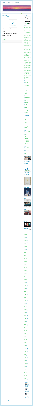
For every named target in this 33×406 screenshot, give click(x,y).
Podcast (25, 60)
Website (26, 77)
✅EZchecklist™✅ (23, 13)
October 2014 (25, 318)
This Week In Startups (27, 107)
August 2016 (25, 302)
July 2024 (25, 243)
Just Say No (27, 52)
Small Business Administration (26, 152)
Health (24, 49)
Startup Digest (26, 105)
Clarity (25, 33)
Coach (30, 33)
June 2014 (25, 321)
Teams (24, 73)
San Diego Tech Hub (27, 85)
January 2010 (25, 357)
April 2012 (25, 338)
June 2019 (25, 282)
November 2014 (25, 317)
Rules (24, 67)
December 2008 (25, 364)
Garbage (25, 47)
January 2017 (25, 300)
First (27, 45)
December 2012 (25, 332)
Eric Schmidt (25, 42)
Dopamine (30, 40)
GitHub (26, 47)
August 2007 (25, 372)
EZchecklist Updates (29, 43)
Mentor (27, 55)
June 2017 (25, 296)
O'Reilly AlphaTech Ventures (27, 135)
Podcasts (26, 60)
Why (30, 77)
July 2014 (25, 320)
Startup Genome (29, 70)
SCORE (25, 153)
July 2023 (25, 249)
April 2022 (25, 257)
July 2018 (25, 287)
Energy (26, 41)
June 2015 (25, 312)
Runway (26, 67)
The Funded (26, 93)
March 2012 (25, 339)
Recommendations (27, 65)
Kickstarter (26, 134)
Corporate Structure (29, 37)
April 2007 (25, 374)
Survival (30, 72)
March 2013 (25, 330)
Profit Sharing (29, 63)
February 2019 (25, 284)
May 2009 (25, 361)
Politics (30, 60)
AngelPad (26, 118)
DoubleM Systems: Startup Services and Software (10, 2)
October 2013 (25, 326)
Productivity (25, 63)
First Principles (29, 45)
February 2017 (25, 299)
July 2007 (25, 373)
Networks (29, 57)
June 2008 (25, 366)
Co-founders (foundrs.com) (27, 131)
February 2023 (25, 252)
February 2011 (25, 348)
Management (26, 54)
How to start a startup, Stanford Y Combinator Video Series (27, 84)
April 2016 (25, 305)
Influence (27, 50)
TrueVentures (26, 127)
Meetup (25, 148)
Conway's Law (25, 37)
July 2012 (25, 336)
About (2, 13)
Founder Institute (26, 100)
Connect (25, 86)
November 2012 (25, 333)
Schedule (30, 67)
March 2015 (25, 314)
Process (25, 62)
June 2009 (25, 360)
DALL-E (27, 38)
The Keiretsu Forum (27, 126)
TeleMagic (27, 73)
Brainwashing (25, 30)
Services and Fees (10, 13)
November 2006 (25, 378)
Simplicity (28, 68)
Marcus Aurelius (29, 54)
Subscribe (27, 21)
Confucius (30, 35)
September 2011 (26, 343)
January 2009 (25, 363)
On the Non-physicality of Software (28, 393)
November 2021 (25, 261)
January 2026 (25, 233)
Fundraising (27, 46)
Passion (30, 58)
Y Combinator (26, 143)
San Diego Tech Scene (27, 147)
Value (26, 75)
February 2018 (25, 291)
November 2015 (25, 309)
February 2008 (25, 369)
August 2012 (25, 335)
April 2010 (25, 355)
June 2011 (25, 345)
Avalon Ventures (26, 119)
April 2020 (25, 275)
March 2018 (25, 290)
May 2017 (25, 297)
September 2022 (26, 255)
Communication (26, 34)
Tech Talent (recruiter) (27, 140)
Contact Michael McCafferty (28, 383)
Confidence (27, 35)
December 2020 (25, 269)
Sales (28, 67)
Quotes (24, 65)
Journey (25, 52)
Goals (28, 47)
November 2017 (25, 293)
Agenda (27, 27)
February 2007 (25, 376)
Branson (27, 30)
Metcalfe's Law (29, 55)
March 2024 (25, 245)
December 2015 (25, 308)
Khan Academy (26, 102)
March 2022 (25, 258)
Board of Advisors (27, 29)
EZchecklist (25, 43)
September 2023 (26, 248)
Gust (25, 121)
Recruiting (30, 65)
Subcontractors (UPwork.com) (26, 112)
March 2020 (25, 276)
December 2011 (25, 341)
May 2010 (25, 354)
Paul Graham (26, 104)
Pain (28, 58)
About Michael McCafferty (28, 388)
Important (25, 50)
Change (30, 32)
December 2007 (25, 370)
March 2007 (25, 375)
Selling (24, 68)
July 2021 (25, 264)
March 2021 (25, 267)
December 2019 (25, 278)
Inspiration (29, 50)
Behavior (27, 28)
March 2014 (25, 323)
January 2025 (25, 240)
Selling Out (26, 68)
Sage (27, 67)
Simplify (30, 68)
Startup (27, 70)
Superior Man (27, 72)
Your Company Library (27, 110)
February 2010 (25, 356)
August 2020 (25, 272)
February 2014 (25, 324)
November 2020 (25, 270)
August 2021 (25, 263)
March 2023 (25, 251)
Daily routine (25, 38)
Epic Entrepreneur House (27, 97)
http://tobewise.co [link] (4, 39)
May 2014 (25, 322)
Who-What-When (28, 77)
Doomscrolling (27, 40)
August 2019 (25, 281)
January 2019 (25, 285)
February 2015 (25, 315)
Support (28, 72)
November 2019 (25, 279)
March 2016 (25, 306)
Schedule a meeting (18, 13)
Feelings (25, 45)
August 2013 (25, 327)
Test (30, 73)
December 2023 (25, 246)
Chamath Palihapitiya (27, 32)
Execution (27, 42)
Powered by (27, 23)
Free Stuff (5, 13)
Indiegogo (26, 122)
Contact (14, 13)
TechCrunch (26, 92)
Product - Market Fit (27, 62)
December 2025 (25, 234)
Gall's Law (29, 46)
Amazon (30, 27)
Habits (25, 48)
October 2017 (25, 294)
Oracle (24, 58)
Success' (25, 72)
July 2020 (25, 273)
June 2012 (25, 337)
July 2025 (25, 236)
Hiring (27, 49)
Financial (26, 45)
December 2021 (25, 260)
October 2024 (25, 242)
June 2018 (25, 288)
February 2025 (25, 239)
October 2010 (25, 351)
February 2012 (25, 340)
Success (30, 71)
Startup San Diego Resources (26, 82)
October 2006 (25, 379)
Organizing (27, 58)
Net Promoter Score (26, 57)
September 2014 (26, 319)
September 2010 (26, 352)
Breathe (28, 30)
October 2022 (25, 254)
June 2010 (25, 353)
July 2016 (25, 303)
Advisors (25, 27)
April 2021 (25, 266)
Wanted (24, 77)
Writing (24, 78)
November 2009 (25, 358)
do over (25, 40)
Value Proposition (29, 75)
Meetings (25, 55)
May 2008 (25, 367)
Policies (28, 60)
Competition (25, 35)
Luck (24, 54)
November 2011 (25, 342)
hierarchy (26, 49)
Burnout (30, 30)
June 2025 (25, 237)
